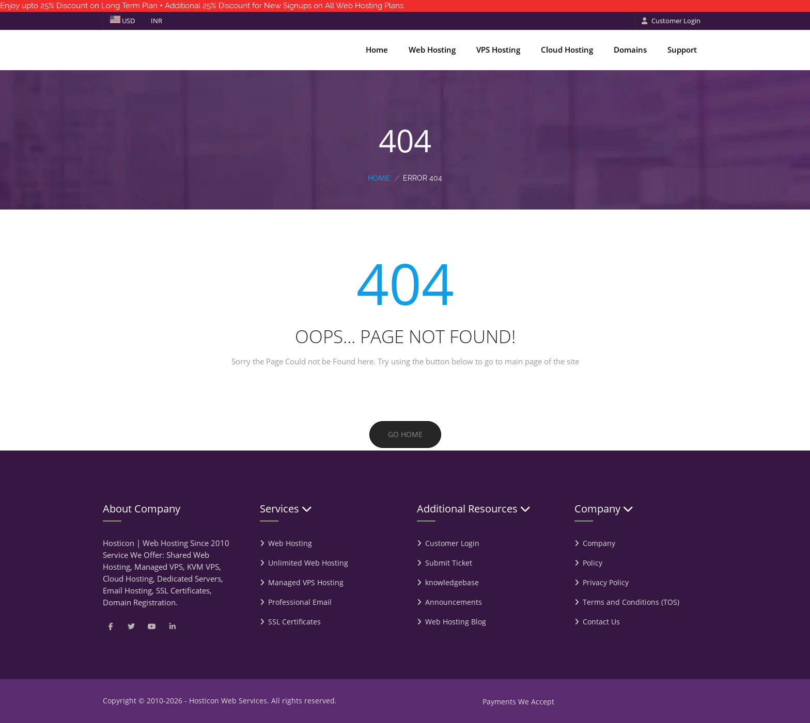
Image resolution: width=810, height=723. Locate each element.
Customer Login (671, 20)
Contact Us (601, 621)
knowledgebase (452, 582)
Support (682, 49)
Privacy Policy (606, 582)
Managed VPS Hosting (306, 582)
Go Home (405, 434)
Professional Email (300, 602)
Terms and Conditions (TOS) (631, 602)
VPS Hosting (498, 49)
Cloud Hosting (567, 49)
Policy (592, 563)
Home (377, 49)
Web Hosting (432, 49)
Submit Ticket (448, 563)
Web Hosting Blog (455, 621)
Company (599, 543)
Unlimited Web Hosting (308, 563)
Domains (630, 49)
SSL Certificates (294, 621)
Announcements (453, 602)
